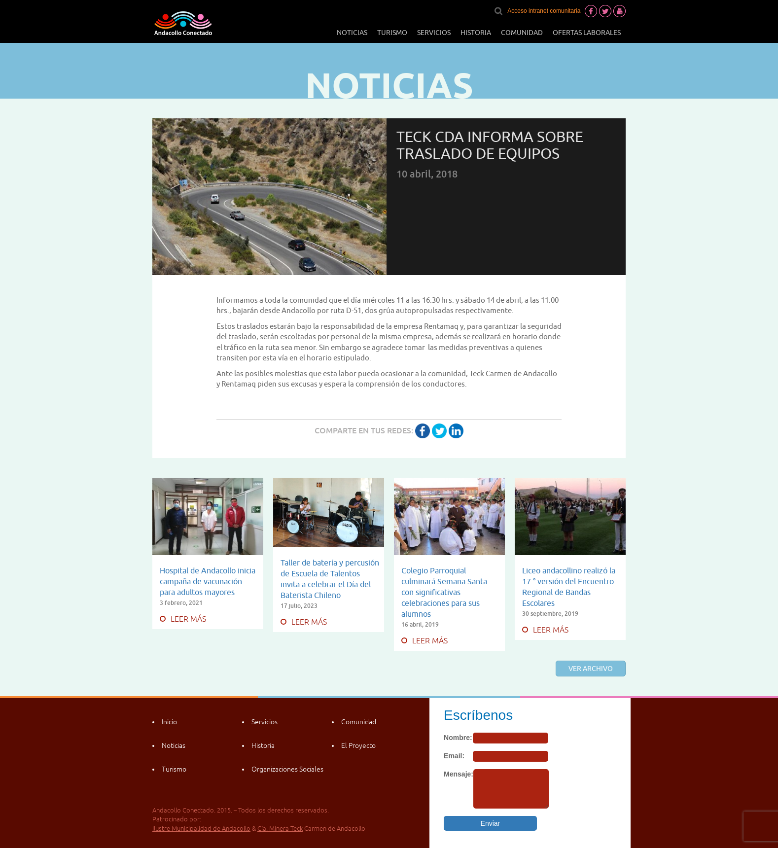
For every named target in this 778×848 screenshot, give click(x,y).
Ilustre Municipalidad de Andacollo (201, 828)
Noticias (352, 32)
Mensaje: (458, 774)
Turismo (392, 32)
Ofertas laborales (587, 32)
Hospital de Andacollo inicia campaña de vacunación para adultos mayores (207, 581)
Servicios (434, 32)
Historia (475, 32)
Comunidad (522, 32)
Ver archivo (590, 668)
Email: (454, 756)
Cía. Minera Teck (280, 828)
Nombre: (458, 738)
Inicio (169, 722)
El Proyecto (358, 745)
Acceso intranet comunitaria (543, 10)
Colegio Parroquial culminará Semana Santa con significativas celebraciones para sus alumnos (444, 592)
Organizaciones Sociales (287, 769)
